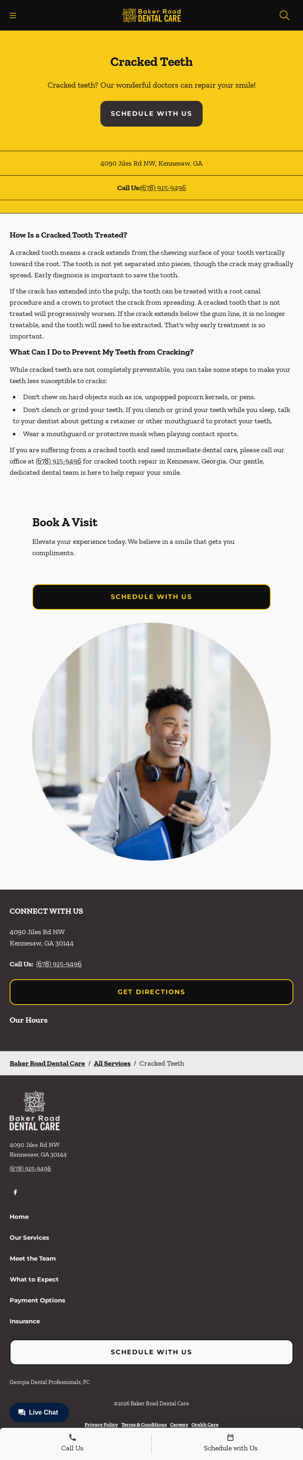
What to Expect (34, 1279)
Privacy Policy (101, 1424)
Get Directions (151, 992)
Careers (179, 1424)
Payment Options (37, 1300)
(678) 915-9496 (163, 187)
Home (19, 1216)
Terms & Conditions (144, 1424)
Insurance (25, 1321)
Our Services (29, 1237)
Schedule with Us (151, 113)
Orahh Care (204, 1424)
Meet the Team (33, 1258)
